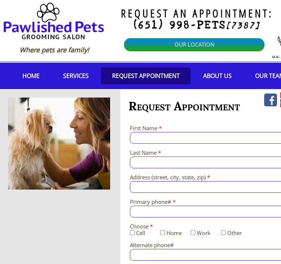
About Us (217, 76)
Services (76, 76)
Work (200, 232)
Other (231, 232)
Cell (137, 232)
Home (31, 76)
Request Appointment (146, 76)
